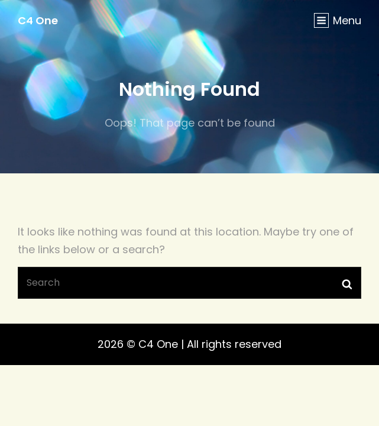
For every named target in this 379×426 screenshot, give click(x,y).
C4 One (38, 20)
